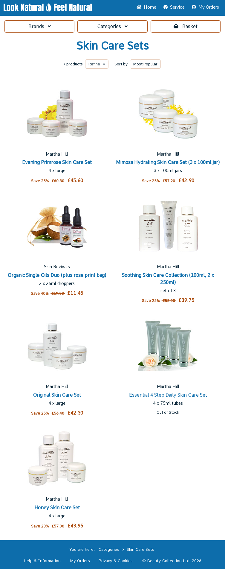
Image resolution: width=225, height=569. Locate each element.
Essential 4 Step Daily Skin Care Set (168, 395)
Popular (145, 64)
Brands (39, 26)
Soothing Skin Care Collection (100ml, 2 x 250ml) (168, 278)
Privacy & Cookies (115, 560)
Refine (96, 64)
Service (174, 7)
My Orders (205, 7)
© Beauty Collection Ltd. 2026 (171, 560)
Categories (112, 26)
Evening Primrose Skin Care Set (57, 162)
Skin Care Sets (112, 46)
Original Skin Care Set (57, 395)
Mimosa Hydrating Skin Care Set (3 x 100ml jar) (168, 162)
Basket (185, 26)
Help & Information (42, 560)
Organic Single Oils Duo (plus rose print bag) (56, 275)
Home (146, 7)
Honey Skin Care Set (57, 507)
